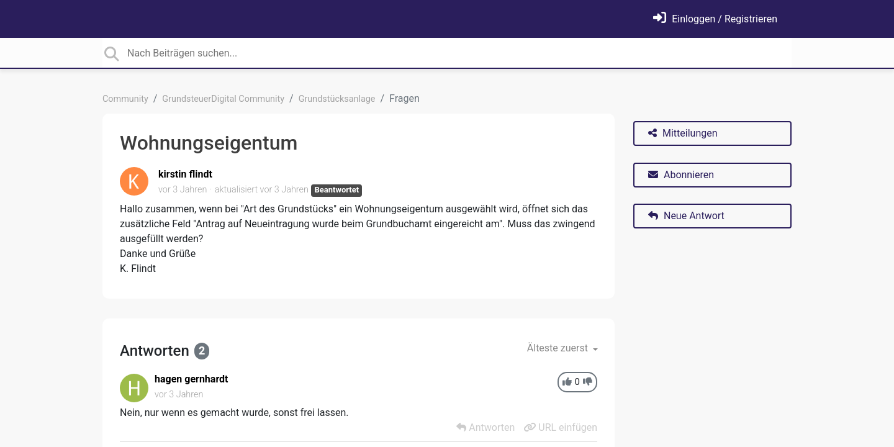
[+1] (567, 382)
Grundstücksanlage (337, 99)
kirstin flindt (185, 174)
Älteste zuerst (558, 348)
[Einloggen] (715, 19)
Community (125, 99)
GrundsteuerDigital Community (223, 99)
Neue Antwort (686, 216)
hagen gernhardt (191, 379)
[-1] (587, 382)
